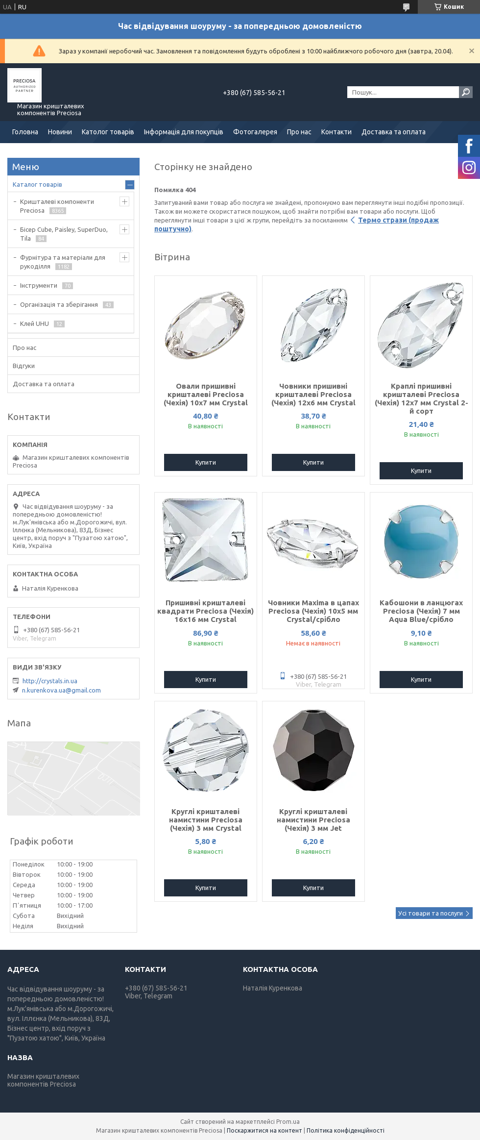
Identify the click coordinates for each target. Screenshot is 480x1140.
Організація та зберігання (59, 304)
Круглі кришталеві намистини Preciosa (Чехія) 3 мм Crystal (205, 819)
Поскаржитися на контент (264, 1130)
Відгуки (24, 365)
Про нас (299, 132)
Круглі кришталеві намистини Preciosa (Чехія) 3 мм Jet (313, 819)
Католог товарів (108, 132)
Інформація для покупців (183, 132)
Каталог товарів (37, 184)
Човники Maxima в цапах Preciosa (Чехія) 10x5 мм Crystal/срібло (313, 610)
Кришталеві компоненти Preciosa (57, 206)
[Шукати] (466, 92)
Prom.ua (288, 1121)
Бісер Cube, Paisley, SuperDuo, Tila (64, 234)
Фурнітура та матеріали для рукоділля (62, 262)
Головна (25, 132)
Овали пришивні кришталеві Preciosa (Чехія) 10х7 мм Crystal (206, 394)
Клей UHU (34, 323)
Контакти (336, 132)
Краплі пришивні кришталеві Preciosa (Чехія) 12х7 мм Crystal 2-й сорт (421, 398)
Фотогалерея (255, 132)
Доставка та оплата (393, 132)
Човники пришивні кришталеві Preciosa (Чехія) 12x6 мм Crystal (313, 394)
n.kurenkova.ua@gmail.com (61, 690)
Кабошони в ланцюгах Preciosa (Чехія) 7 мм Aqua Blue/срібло (421, 610)
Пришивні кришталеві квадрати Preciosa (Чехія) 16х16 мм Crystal (205, 610)
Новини (60, 132)
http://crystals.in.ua (50, 680)
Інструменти (38, 285)
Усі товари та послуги (430, 913)
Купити (205, 462)
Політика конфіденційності (345, 1130)
